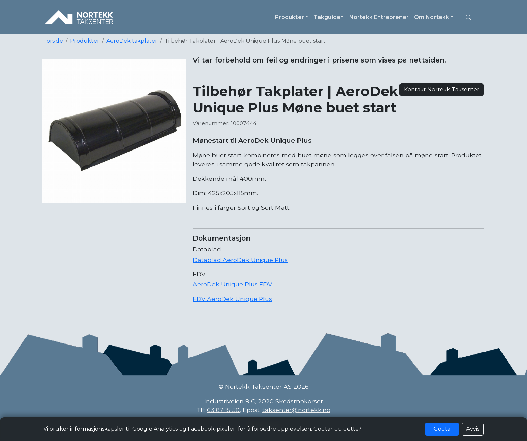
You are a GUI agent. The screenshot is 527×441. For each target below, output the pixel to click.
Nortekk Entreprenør (379, 17)
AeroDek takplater (131, 41)
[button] (468, 17)
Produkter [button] (289, 17)
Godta (442, 429)
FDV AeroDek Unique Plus (232, 298)
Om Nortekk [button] (431, 17)
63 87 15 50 (223, 409)
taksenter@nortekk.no (296, 409)
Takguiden (328, 17)
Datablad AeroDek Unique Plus (240, 259)
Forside (53, 41)
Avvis (472, 429)
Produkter (84, 41)
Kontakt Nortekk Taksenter (441, 89)
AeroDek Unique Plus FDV (232, 284)
